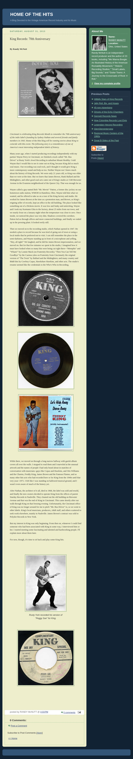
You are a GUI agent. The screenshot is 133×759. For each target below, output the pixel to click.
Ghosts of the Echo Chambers (108, 112)
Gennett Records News (105, 116)
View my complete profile (107, 83)
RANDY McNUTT (117, 40)
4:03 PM (44, 712)
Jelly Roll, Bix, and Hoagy (106, 103)
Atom (39, 733)
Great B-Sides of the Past (106, 140)
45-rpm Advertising (103, 107)
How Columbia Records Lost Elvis (110, 120)
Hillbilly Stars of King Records (108, 99)
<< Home (12, 738)
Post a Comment (19, 726)
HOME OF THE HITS (31, 14)
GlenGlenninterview (103, 129)
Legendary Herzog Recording (108, 125)
